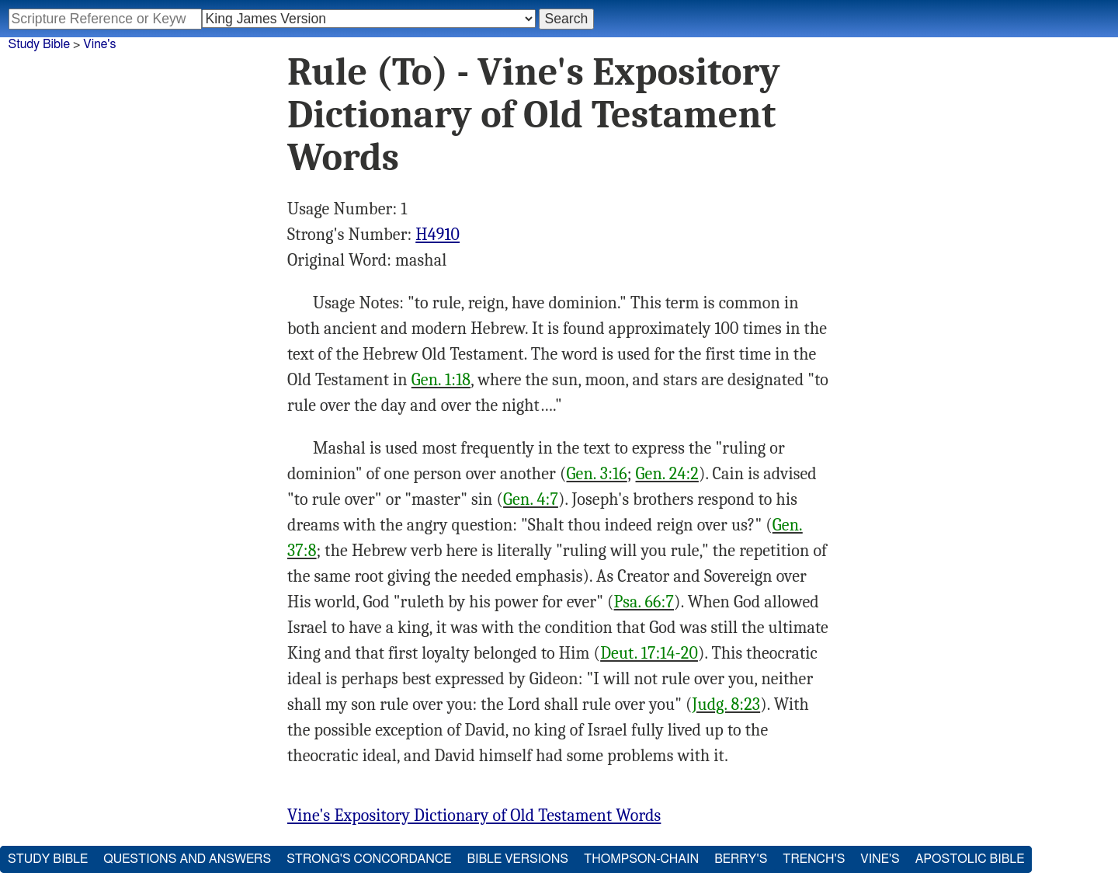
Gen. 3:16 (597, 474)
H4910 (437, 234)
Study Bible (39, 44)
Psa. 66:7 (644, 602)
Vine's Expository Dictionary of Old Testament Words (474, 815)
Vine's (99, 44)
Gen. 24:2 (667, 474)
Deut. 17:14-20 (649, 653)
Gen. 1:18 (440, 380)
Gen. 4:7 (530, 499)
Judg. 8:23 (727, 704)
